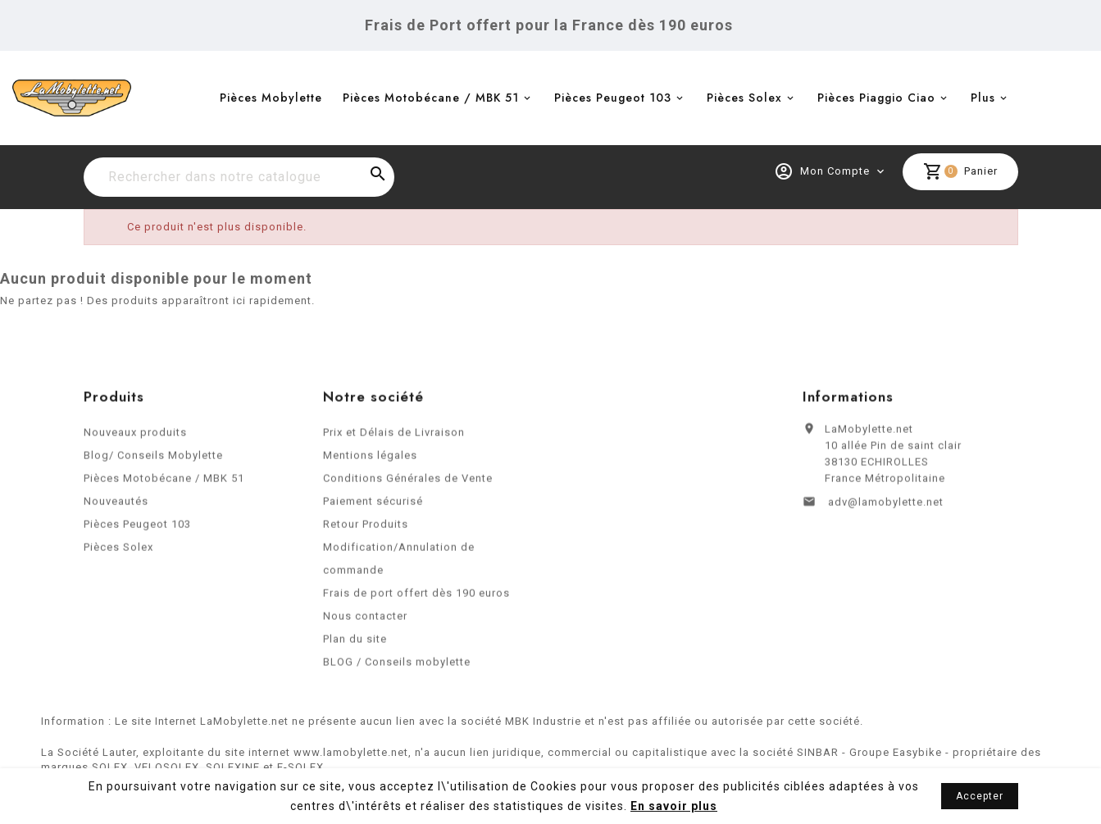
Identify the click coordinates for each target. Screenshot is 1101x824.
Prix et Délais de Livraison (394, 436)
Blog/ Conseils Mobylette (153, 459)
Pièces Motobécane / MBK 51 (431, 97)
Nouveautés (116, 505)
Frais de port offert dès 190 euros (416, 597)
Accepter (979, 796)
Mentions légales (370, 459)
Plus (983, 97)
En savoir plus (673, 806)
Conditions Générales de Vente (408, 482)
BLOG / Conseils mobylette (397, 666)
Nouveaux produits (135, 436)
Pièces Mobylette (271, 97)
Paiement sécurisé (373, 505)
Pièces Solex (744, 97)
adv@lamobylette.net (886, 506)
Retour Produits (365, 528)
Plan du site (355, 643)
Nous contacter (365, 620)
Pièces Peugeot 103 (612, 97)
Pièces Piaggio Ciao (876, 97)
